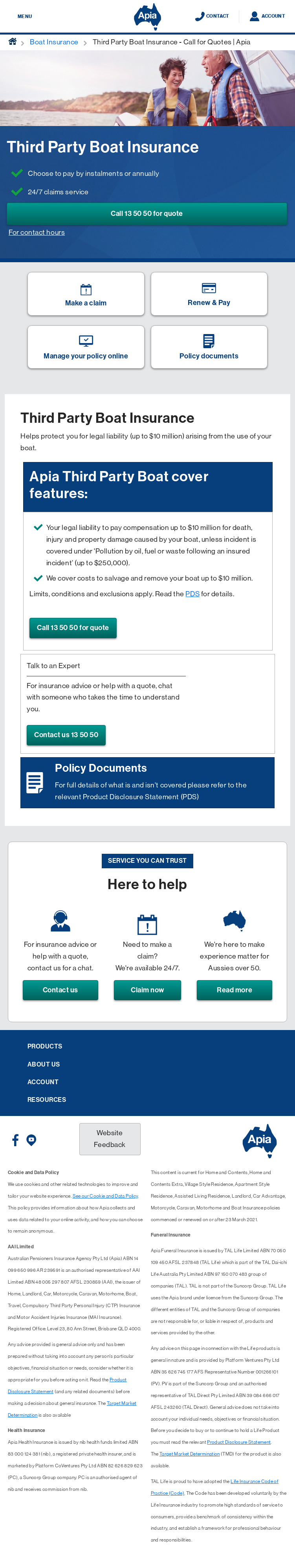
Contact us (60, 990)
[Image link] (86, 294)
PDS (192, 594)
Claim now (147, 990)
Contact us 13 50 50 (66, 735)
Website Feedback (109, 1139)
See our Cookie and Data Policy (105, 1196)
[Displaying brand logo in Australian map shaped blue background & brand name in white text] (147, 17)
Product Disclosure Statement (239, 1442)
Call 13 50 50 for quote (147, 213)
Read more (234, 990)
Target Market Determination (189, 1454)
